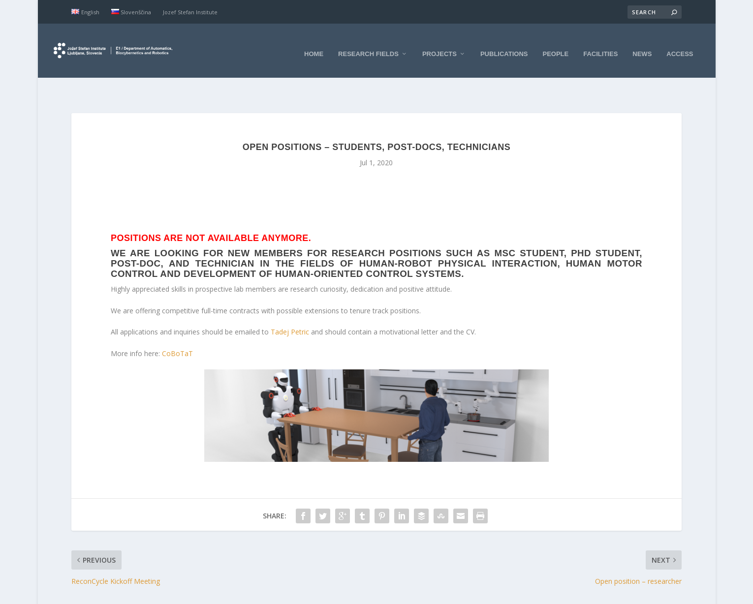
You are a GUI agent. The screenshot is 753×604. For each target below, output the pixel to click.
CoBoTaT (177, 328)
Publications (504, 45)
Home (313, 45)
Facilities (600, 45)
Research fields (368, 45)
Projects (439, 45)
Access (679, 45)
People (556, 45)
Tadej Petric (290, 307)
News (642, 45)
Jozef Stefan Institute (190, 12)
